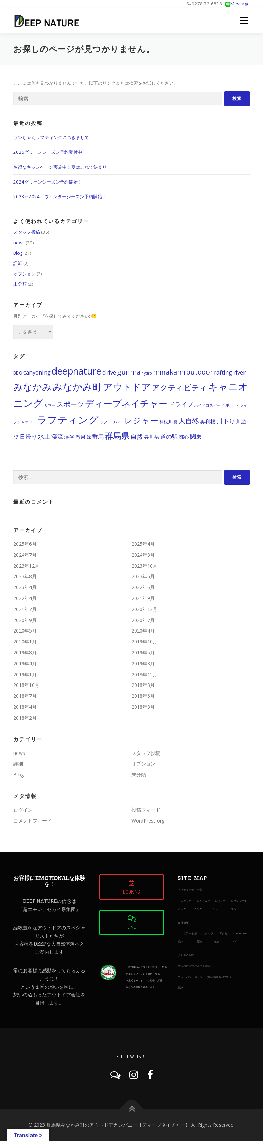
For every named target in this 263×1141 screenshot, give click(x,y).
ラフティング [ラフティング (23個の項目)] (68, 419)
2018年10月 (26, 685)
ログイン (23, 809)
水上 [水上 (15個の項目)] (44, 436)
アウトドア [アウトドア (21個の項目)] (127, 386)
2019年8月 (25, 652)
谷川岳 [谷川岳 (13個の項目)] (151, 436)
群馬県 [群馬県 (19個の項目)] (117, 435)
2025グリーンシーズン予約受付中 (47, 152)
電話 (180, 987)
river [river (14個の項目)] (239, 372)
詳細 (17, 263)
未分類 (20, 284)
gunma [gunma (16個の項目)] (128, 372)
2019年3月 (143, 663)
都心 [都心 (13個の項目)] (184, 436)
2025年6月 (25, 544)
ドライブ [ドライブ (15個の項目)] (180, 404)
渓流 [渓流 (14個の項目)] (57, 436)
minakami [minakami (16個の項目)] (169, 372)
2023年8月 (25, 576)
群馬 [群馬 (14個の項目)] (98, 436)
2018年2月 (25, 718)
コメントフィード (32, 820)
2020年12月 (145, 609)
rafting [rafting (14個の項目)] (223, 372)
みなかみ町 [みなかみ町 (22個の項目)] (77, 386)
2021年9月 (143, 598)
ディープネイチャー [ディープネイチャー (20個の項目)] (126, 403)
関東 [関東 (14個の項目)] (196, 436)
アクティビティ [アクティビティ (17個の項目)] (179, 387)
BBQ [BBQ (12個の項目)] (17, 373)
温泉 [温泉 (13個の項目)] (80, 436)
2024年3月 (143, 555)
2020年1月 (25, 641)
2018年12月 (145, 674)
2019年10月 (145, 641)
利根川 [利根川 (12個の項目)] (166, 422)
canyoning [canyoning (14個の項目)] (37, 372)
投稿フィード (146, 809)
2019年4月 (25, 663)
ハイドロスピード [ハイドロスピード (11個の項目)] (209, 405)
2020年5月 (25, 630)
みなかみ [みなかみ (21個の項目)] (32, 386)
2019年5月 (143, 652)
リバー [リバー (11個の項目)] (117, 422)
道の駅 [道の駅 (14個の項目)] (169, 436)
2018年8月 (143, 685)
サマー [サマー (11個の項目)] (49, 405)
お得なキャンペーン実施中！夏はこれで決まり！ (62, 167)
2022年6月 (143, 587)
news (19, 243)
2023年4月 (25, 587)
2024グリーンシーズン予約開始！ (47, 182)
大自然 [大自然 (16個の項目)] (188, 420)
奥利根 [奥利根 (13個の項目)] (207, 421)
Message (240, 4)
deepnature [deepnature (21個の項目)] (76, 371)
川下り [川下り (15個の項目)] (225, 421)
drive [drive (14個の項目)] (109, 372)
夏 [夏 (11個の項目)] (175, 422)
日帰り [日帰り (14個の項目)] (28, 436)
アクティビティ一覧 (190, 890)
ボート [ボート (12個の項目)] (232, 405)
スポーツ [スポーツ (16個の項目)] (70, 404)
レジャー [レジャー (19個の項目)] (141, 420)
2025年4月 (143, 544)
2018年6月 (143, 696)
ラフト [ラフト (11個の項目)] (105, 422)
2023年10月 (145, 565)
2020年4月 (143, 630)
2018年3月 (143, 707)
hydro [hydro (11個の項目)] (146, 373)
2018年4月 (25, 707)
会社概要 (183, 922)
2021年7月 (25, 609)
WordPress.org (148, 820)
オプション (24, 274)
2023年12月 (26, 565)
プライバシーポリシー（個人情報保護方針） (205, 977)
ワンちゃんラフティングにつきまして (51, 137)
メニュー (244, 20)
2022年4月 (25, 598)
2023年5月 (143, 576)
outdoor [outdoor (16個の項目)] (199, 372)
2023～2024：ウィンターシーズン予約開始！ (60, 196)
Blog (17, 253)
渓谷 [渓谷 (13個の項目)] (69, 436)
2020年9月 (25, 620)
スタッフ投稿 (26, 232)
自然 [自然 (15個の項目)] (136, 436)
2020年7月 (143, 620)
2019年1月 (25, 674)
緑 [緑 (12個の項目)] (89, 437)
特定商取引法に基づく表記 (194, 966)
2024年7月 (25, 555)
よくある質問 (186, 955)
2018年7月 (25, 696)
